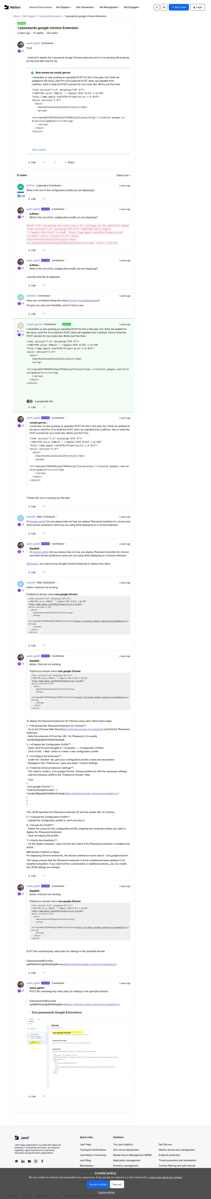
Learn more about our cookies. (166, 1177)
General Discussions (40, 7)
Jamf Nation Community (93, 1151)
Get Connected (86, 7)
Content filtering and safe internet (177, 1162)
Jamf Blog (85, 1156)
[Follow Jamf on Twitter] (16, 1157)
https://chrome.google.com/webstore (82, 725)
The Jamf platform (123, 1141)
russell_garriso (34, 320)
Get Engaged (132, 7)
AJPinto (31, 185)
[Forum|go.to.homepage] (12, 7)
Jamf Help (85, 1141)
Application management (126, 1156)
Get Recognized (110, 7)
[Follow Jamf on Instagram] (35, 1157)
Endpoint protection (169, 1151)
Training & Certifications (93, 1146)
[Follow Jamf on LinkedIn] (23, 1157)
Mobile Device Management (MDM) (132, 1151)
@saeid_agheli (37, 518)
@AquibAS (32, 560)
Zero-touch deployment (126, 1146)
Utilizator (31, 292)
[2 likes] (40, 398)
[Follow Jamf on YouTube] (29, 1158)
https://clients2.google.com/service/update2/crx (91, 790)
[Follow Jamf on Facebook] (42, 1157)
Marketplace (86, 1162)
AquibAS (31, 513)
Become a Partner (89, 1167)
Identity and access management (177, 1146)
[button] (179, 7)
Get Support (64, 7)
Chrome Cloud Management (83, 297)
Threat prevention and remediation (177, 1156)
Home (16, 16)
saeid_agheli (33, 43)
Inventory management (125, 1162)
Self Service (165, 1141)
